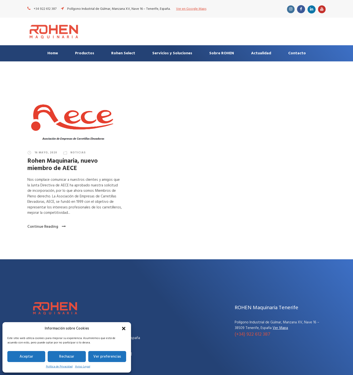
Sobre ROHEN (221, 53)
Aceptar (26, 357)
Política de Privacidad (59, 366)
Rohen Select (123, 53)
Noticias (78, 152)
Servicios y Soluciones (172, 53)
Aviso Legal (82, 366)
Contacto (297, 53)
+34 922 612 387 (45, 9)
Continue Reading (46, 227)
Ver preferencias (107, 357)
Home (52, 53)
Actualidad (261, 53)
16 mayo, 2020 (45, 152)
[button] (123, 328)
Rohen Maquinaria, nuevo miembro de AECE (62, 164)
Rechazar (66, 357)
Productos (84, 53)
